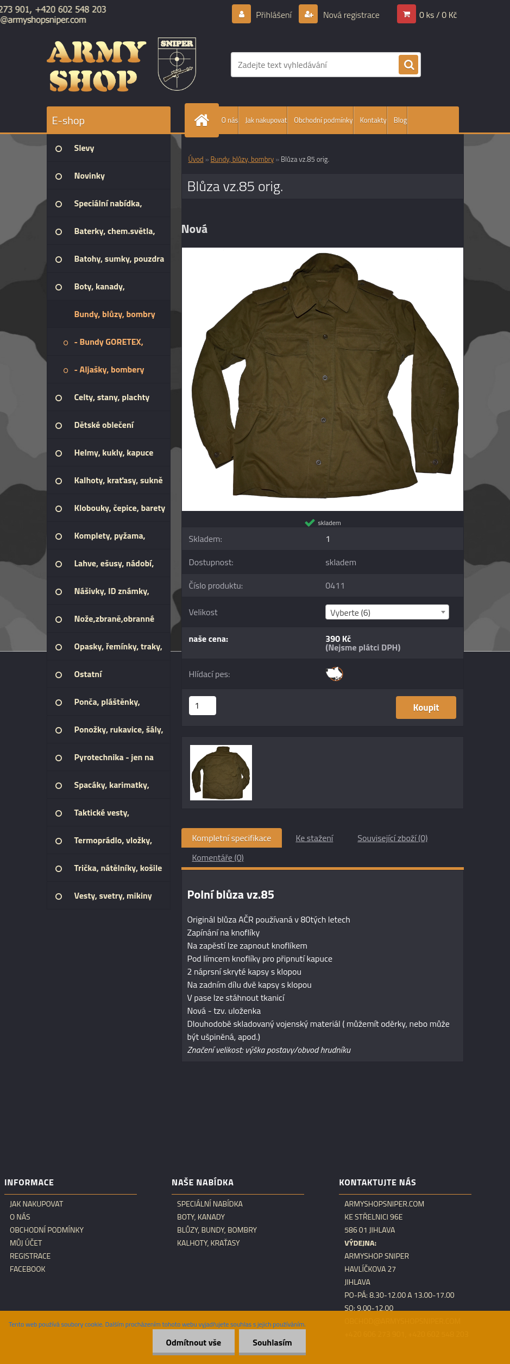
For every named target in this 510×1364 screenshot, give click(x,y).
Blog (400, 120)
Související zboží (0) (392, 837)
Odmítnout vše (194, 1342)
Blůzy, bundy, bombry (217, 1230)
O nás (230, 120)
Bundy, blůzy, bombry (242, 159)
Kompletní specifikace (232, 837)
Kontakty (373, 120)
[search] (408, 65)
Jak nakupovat (266, 120)
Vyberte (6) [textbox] (350, 612)
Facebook (28, 1269)
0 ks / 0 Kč (438, 14)
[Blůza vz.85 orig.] (322, 251)
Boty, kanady (201, 1217)
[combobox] (387, 612)
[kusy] (202, 705)
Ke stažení (314, 837)
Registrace (30, 1256)
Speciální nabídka (210, 1204)
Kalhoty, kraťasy (208, 1243)
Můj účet (26, 1243)
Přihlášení (274, 14)
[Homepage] (204, 120)
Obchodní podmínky (323, 120)
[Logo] (121, 64)
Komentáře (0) (218, 857)
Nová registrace (350, 14)
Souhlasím (272, 1342)
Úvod (196, 159)
